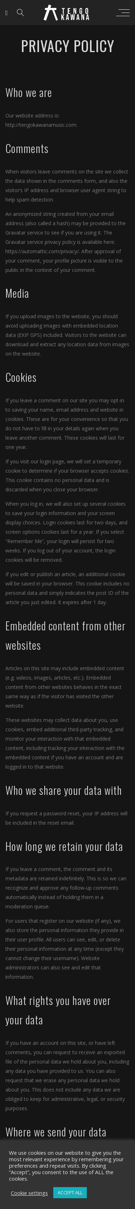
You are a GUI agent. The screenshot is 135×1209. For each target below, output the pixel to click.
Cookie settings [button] (29, 1193)
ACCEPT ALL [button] (70, 1192)
